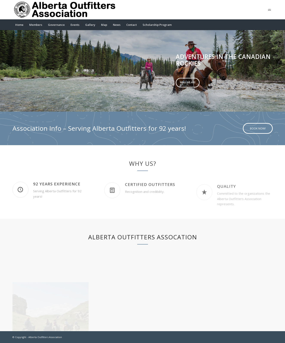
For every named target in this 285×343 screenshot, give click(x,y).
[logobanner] (64, 9)
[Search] (270, 24)
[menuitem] (19, 24)
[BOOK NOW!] (258, 128)
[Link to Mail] (269, 9)
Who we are (188, 82)
